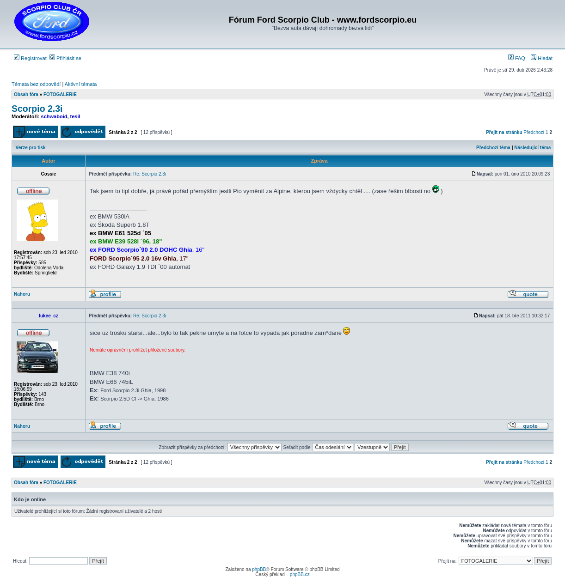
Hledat (542, 58)
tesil (75, 116)
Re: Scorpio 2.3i (149, 173)
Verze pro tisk (31, 147)
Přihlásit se (65, 58)
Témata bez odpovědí (36, 84)
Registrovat (30, 58)
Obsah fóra (26, 94)
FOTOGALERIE (60, 94)
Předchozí (533, 132)
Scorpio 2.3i (37, 108)
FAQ (516, 58)
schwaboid (54, 116)
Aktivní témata (81, 84)
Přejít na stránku (504, 132)
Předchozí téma (493, 147)
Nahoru (22, 294)
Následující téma (532, 147)
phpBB (259, 569)
